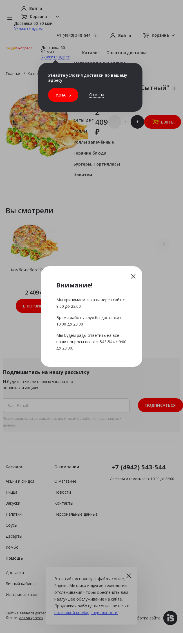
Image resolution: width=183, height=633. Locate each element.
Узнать (63, 95)
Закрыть (133, 276)
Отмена (96, 94)
